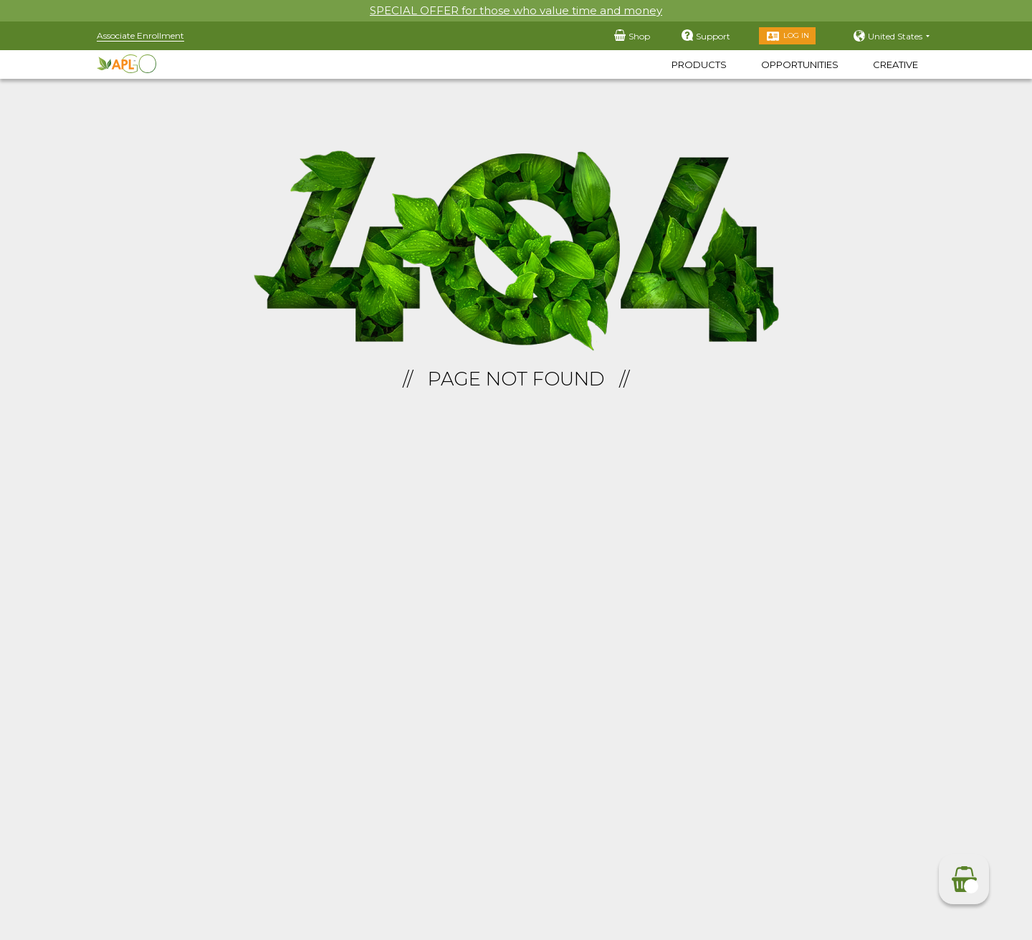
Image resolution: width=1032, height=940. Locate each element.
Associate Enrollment (140, 35)
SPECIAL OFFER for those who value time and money (516, 10)
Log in (796, 35)
